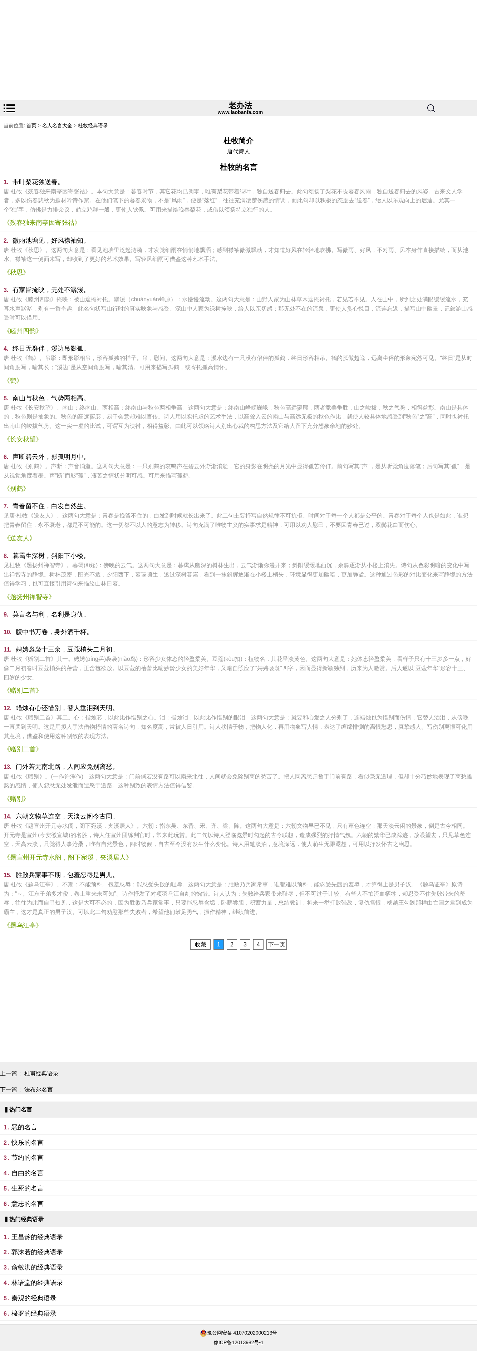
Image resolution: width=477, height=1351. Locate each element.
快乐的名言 (27, 1142)
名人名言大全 (57, 125)
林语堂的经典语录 (37, 1282)
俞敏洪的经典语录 (37, 1267)
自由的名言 (27, 1173)
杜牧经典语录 (93, 125)
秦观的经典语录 (33, 1298)
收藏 (200, 944)
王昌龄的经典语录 (37, 1237)
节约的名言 (27, 1157)
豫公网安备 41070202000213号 (242, 1333)
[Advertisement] (214, 50)
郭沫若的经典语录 (37, 1252)
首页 (31, 125)
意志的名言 (27, 1203)
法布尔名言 (38, 1090)
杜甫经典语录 (41, 1073)
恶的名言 (24, 1127)
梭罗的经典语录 (33, 1313)
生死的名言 (27, 1188)
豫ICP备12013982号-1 (238, 1342)
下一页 (276, 944)
